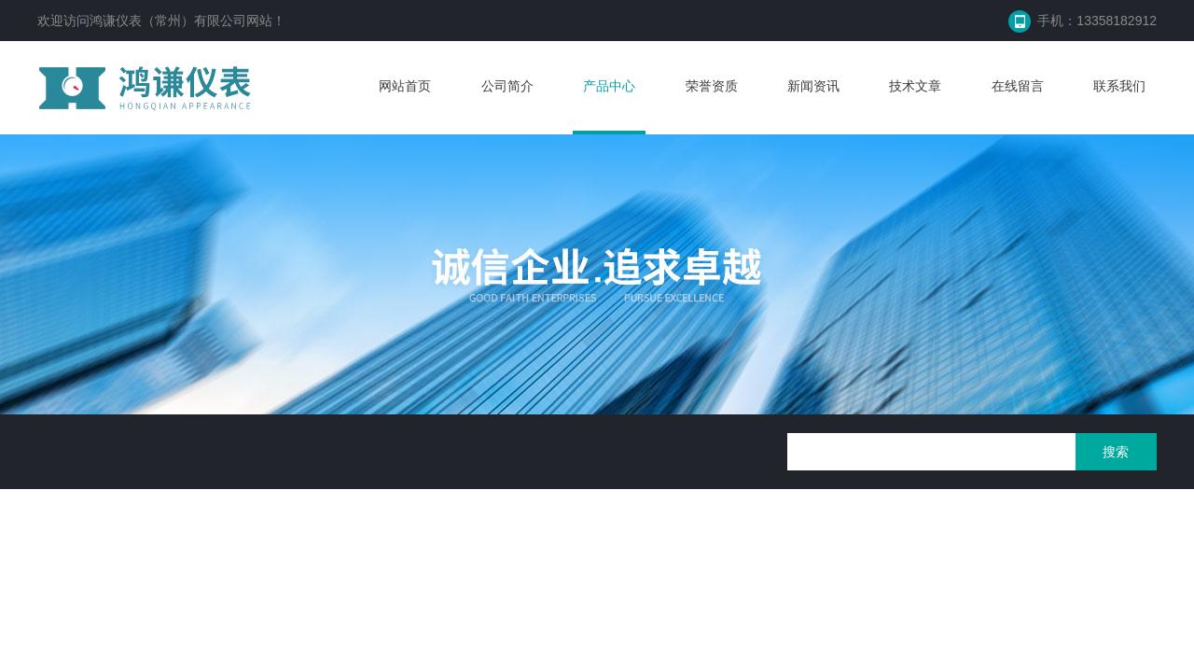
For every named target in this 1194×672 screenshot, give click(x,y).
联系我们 (1119, 85)
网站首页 (405, 85)
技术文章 (915, 85)
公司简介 (507, 85)
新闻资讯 (813, 85)
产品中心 (609, 85)
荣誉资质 (712, 85)
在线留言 (1018, 85)
